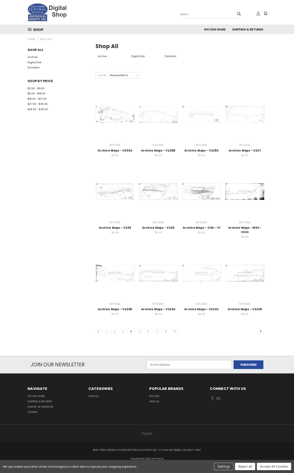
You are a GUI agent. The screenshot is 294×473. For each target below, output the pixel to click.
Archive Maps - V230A (115, 150)
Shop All (93, 396)
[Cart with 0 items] (265, 13)
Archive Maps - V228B (158, 150)
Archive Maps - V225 (158, 228)
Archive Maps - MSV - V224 (245, 230)
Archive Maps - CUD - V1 (201, 228)
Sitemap (32, 412)
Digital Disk (35, 62)
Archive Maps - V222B (245, 309)
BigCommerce (154, 458)
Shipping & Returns (247, 29)
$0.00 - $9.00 (36, 88)
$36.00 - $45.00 (38, 109)
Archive (33, 57)
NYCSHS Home (215, 29)
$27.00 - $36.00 (38, 104)
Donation (34, 67)
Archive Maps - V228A (201, 150)
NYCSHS (154, 396)
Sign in (32, 406)
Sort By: (102, 75)
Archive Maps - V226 (115, 228)
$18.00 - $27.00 (37, 99)
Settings (223, 466)
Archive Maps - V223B (115, 309)
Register (47, 406)
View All (154, 401)
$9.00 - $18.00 (36, 93)
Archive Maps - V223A (158, 309)
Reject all (245, 466)
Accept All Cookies (274, 466)
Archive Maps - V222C (201, 309)
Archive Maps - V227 (245, 150)
